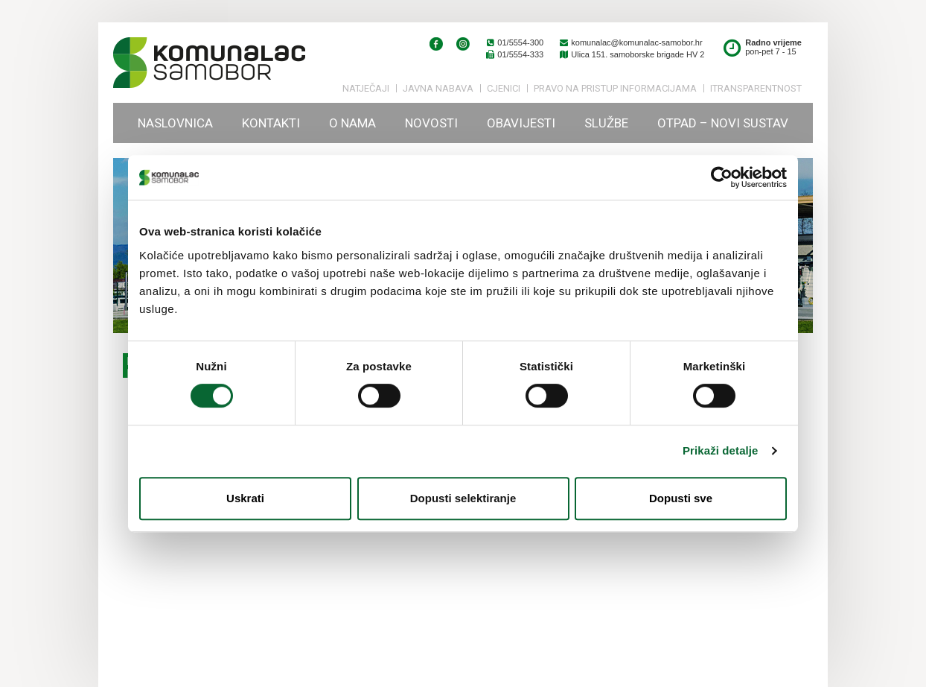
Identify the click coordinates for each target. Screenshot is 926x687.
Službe (606, 122)
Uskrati (245, 498)
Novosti (431, 122)
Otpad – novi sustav (722, 122)
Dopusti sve (680, 498)
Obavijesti (521, 122)
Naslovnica (175, 122)
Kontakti (271, 122)
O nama (352, 122)
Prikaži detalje (721, 450)
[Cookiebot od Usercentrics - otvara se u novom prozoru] (722, 177)
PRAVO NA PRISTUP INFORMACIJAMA (615, 88)
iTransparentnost (756, 88)
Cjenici (503, 88)
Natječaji (365, 88)
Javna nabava (438, 88)
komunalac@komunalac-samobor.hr (630, 42)
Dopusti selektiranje (463, 498)
